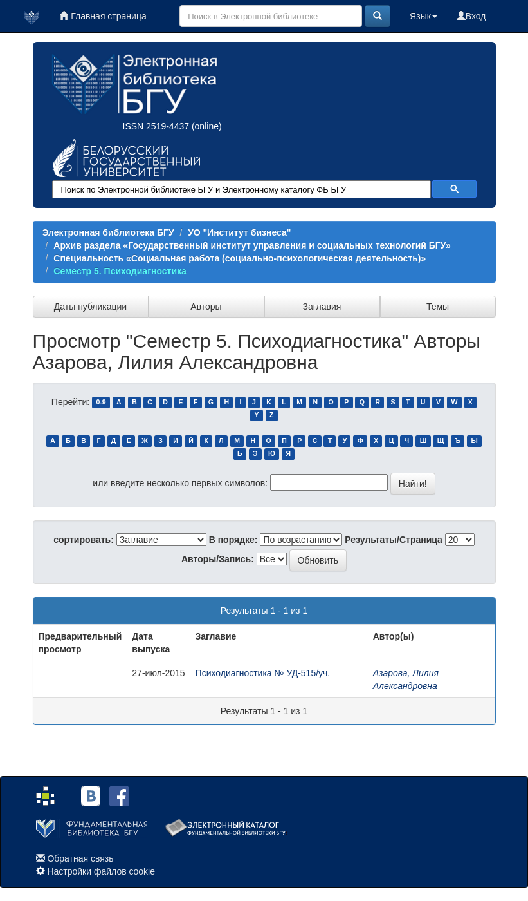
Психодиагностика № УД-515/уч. (263, 673)
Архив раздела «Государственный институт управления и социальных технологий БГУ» (251, 245)
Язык (423, 16)
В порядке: (233, 540)
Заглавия (322, 306)
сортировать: (83, 540)
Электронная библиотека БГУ (108, 232)
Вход (471, 16)
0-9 (100, 402)
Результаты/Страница (393, 540)
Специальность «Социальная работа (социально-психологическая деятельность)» (239, 258)
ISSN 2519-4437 (156, 126)
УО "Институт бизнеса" (239, 232)
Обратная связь (80, 858)
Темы (437, 306)
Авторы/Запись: (217, 559)
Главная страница (102, 16)
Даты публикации (90, 306)
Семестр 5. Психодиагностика (120, 271)
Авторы (205, 306)
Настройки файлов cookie (101, 871)
